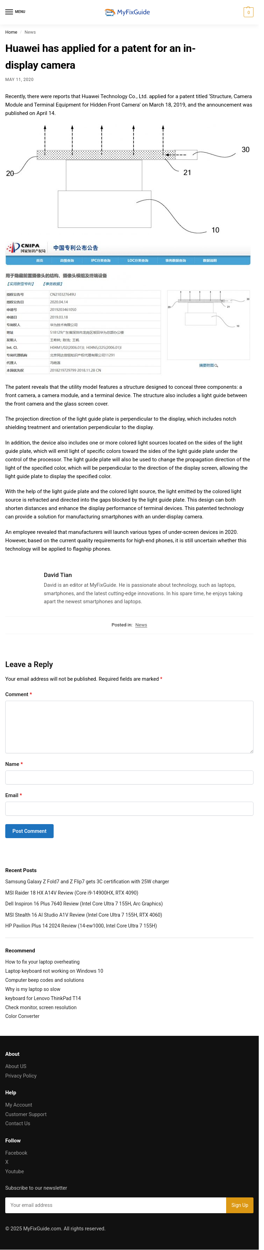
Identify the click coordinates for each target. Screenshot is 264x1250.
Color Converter (22, 1016)
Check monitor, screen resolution (40, 1007)
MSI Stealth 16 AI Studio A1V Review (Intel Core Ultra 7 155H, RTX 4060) (83, 915)
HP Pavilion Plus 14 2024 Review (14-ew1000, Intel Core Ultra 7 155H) (81, 926)
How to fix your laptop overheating (42, 962)
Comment (18, 694)
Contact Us (17, 1124)
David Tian (58, 574)
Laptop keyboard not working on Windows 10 (54, 971)
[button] (247, 12)
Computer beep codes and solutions (44, 980)
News (141, 624)
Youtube (14, 1172)
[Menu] (15, 12)
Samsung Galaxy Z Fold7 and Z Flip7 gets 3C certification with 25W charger (87, 881)
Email (13, 795)
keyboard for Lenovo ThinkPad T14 (43, 998)
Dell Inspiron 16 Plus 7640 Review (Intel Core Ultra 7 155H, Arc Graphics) (84, 903)
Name (14, 764)
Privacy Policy (20, 1076)
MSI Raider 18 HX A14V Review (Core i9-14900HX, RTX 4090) (71, 893)
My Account (18, 1105)
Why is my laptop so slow (32, 989)
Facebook (16, 1153)
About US (15, 1066)
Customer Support (26, 1114)
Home (11, 32)
